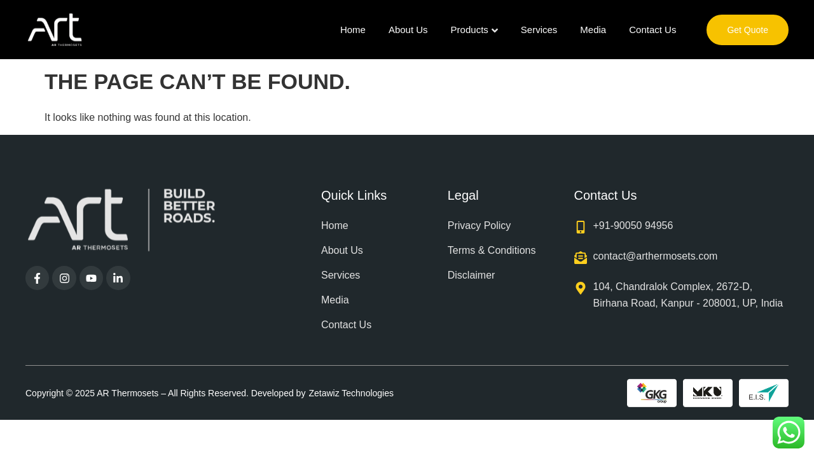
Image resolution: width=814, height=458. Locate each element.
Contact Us (652, 29)
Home (353, 29)
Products (474, 30)
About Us (408, 29)
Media (593, 29)
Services (539, 29)
